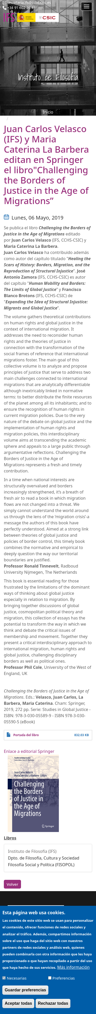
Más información (73, 969)
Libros (10, 838)
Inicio (48, 112)
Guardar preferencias (25, 992)
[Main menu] (86, 6)
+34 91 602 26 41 (21, 7)
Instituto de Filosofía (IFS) (32, 851)
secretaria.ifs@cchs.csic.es (29, 2)
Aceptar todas (18, 1005)
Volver (12, 884)
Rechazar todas (53, 1005)
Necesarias (17, 980)
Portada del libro (26, 735)
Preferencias (63, 980)
